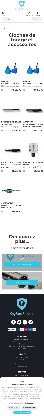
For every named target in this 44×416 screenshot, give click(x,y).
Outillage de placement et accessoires (22, 346)
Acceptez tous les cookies (22, 412)
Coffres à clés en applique (22, 342)
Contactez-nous (22, 366)
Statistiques (29, 403)
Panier (22, 360)
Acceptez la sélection (29, 407)
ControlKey (22, 348)
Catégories (22, 336)
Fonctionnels (16, 403)
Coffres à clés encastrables (22, 340)
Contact (22, 372)
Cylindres (22, 344)
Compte (22, 354)
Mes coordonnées (22, 357)
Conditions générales (22, 364)
